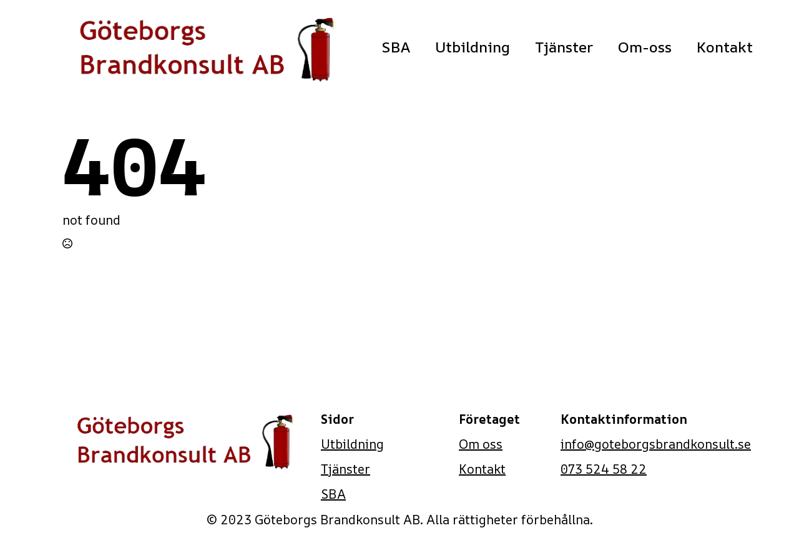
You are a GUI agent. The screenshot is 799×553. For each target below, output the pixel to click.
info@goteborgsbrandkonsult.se (656, 444)
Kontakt (725, 47)
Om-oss (645, 47)
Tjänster (564, 47)
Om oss (480, 444)
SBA (395, 47)
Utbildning (472, 47)
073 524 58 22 (604, 469)
